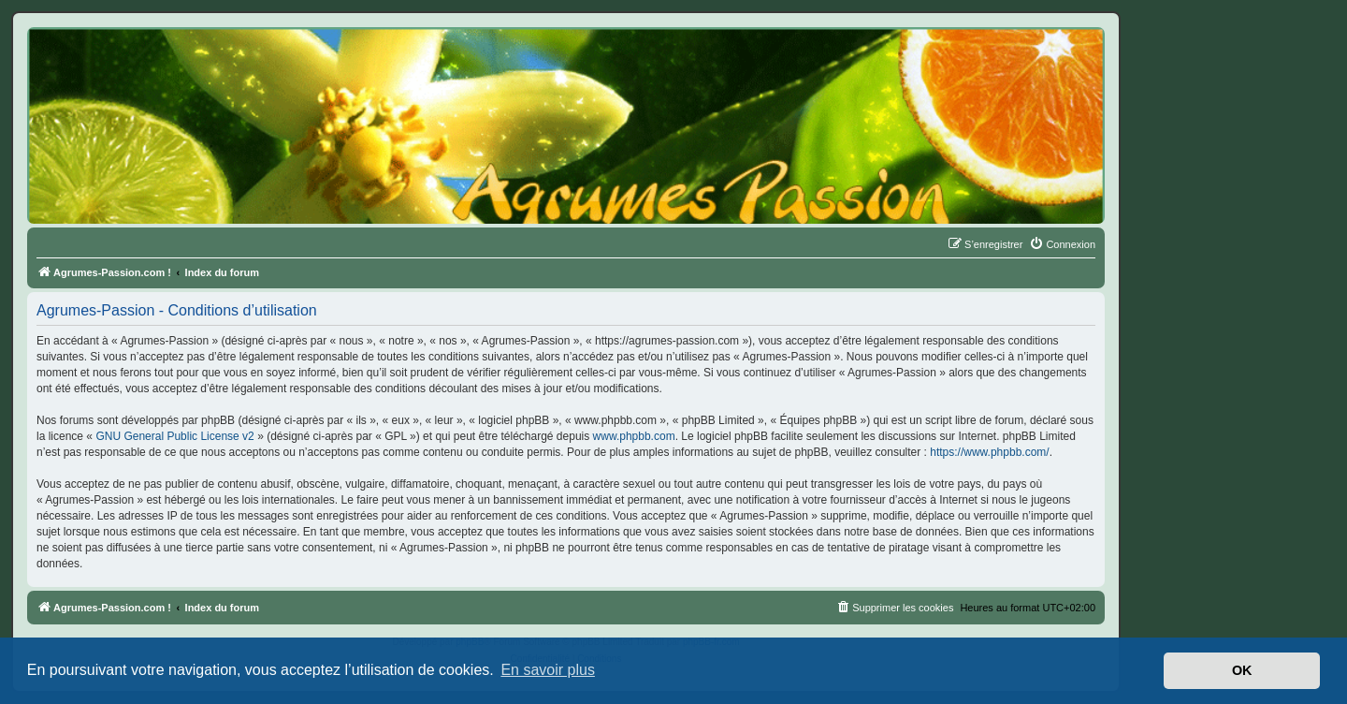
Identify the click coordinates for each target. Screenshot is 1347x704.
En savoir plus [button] (547, 670)
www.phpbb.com (634, 436)
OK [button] (1242, 670)
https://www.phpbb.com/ (989, 452)
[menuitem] (1062, 244)
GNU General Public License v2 (174, 436)
